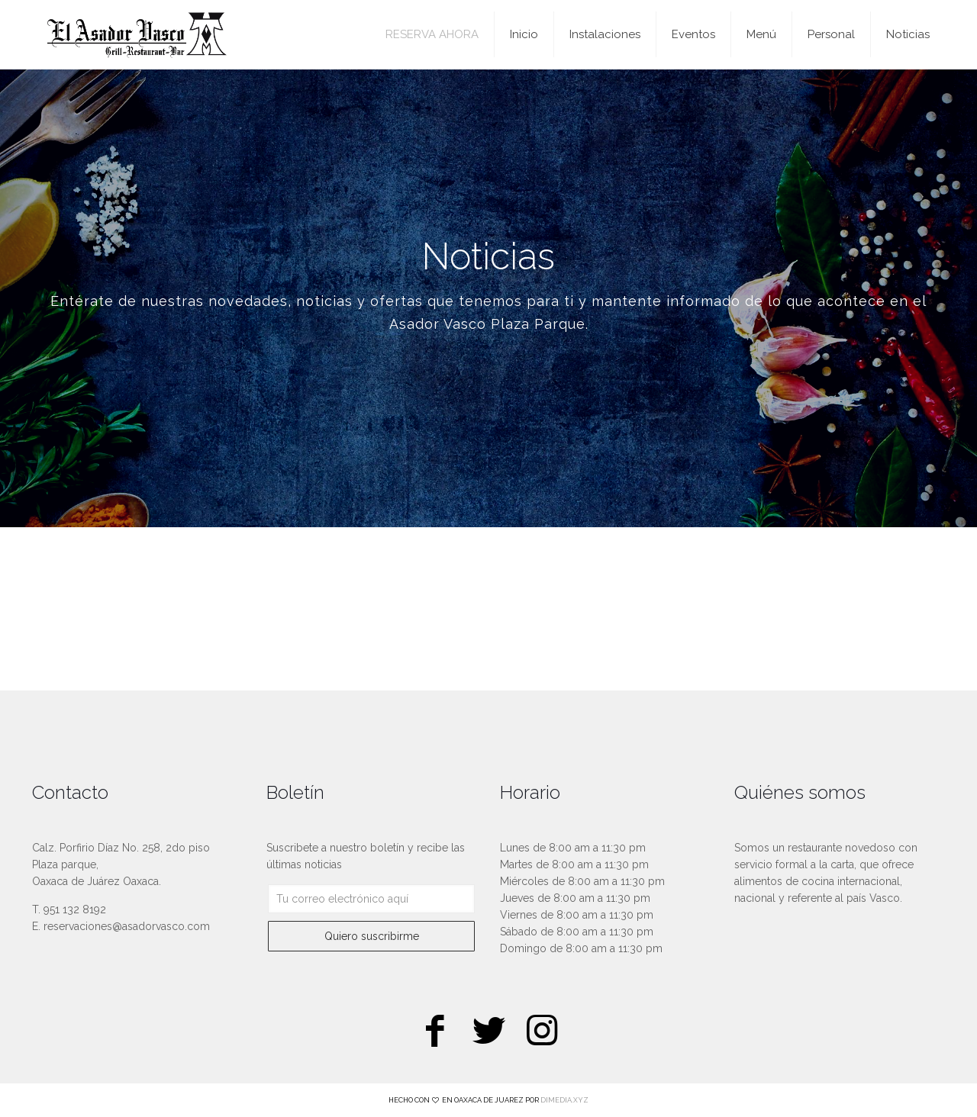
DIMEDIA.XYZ (564, 1100)
